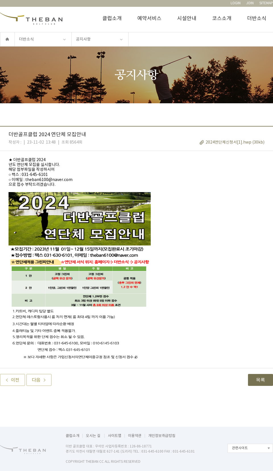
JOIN (250, 3)
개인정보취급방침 (161, 436)
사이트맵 (114, 436)
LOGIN (236, 3)
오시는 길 (93, 436)
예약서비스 (149, 19)
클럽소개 (112, 19)
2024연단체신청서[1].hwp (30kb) (235, 142)
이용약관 (135, 436)
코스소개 (221, 19)
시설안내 (187, 19)
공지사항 (83, 39)
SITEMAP (266, 3)
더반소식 (256, 19)
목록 (260, 379)
